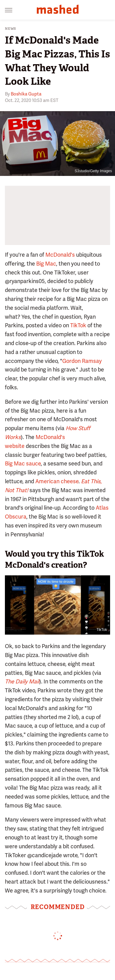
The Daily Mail (22, 681)
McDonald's (60, 254)
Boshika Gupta (26, 94)
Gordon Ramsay (82, 360)
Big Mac (46, 263)
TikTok (78, 325)
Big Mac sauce (23, 463)
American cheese (57, 481)
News (10, 28)
